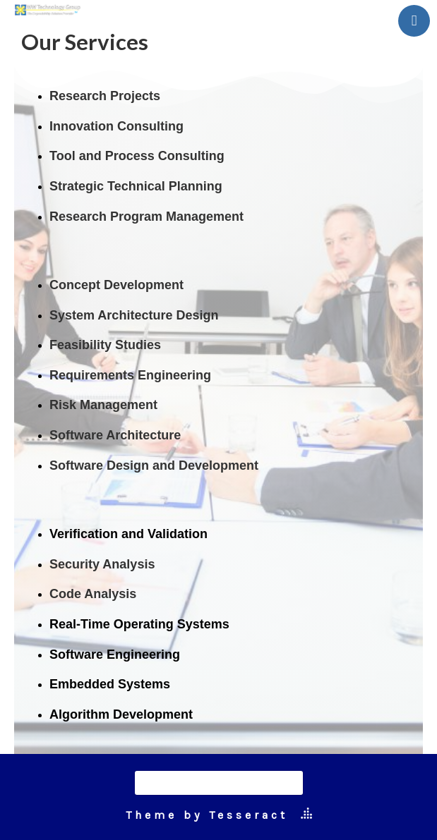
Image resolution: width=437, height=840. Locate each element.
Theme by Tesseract (207, 815)
